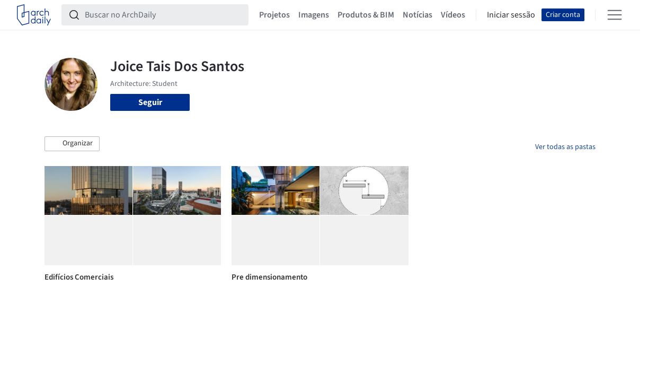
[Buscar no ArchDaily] (163, 14)
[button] (72, 143)
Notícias (417, 15)
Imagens (313, 15)
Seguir (150, 102)
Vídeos (453, 15)
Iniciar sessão (511, 15)
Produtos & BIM (366, 15)
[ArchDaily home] (34, 14)
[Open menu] (614, 14)
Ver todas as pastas (565, 147)
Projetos (274, 15)
